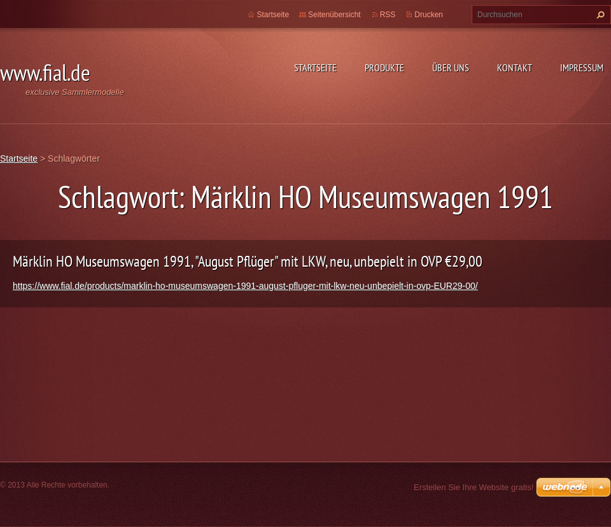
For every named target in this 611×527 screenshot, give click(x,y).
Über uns (450, 67)
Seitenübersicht (334, 14)
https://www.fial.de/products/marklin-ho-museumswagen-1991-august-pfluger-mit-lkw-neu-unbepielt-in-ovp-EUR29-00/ (245, 286)
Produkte (384, 67)
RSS (388, 14)
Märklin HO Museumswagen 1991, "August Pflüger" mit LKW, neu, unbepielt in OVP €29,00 (247, 261)
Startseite (315, 67)
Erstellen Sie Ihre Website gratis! (473, 487)
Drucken (428, 14)
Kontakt (514, 67)
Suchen (598, 14)
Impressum (581, 67)
